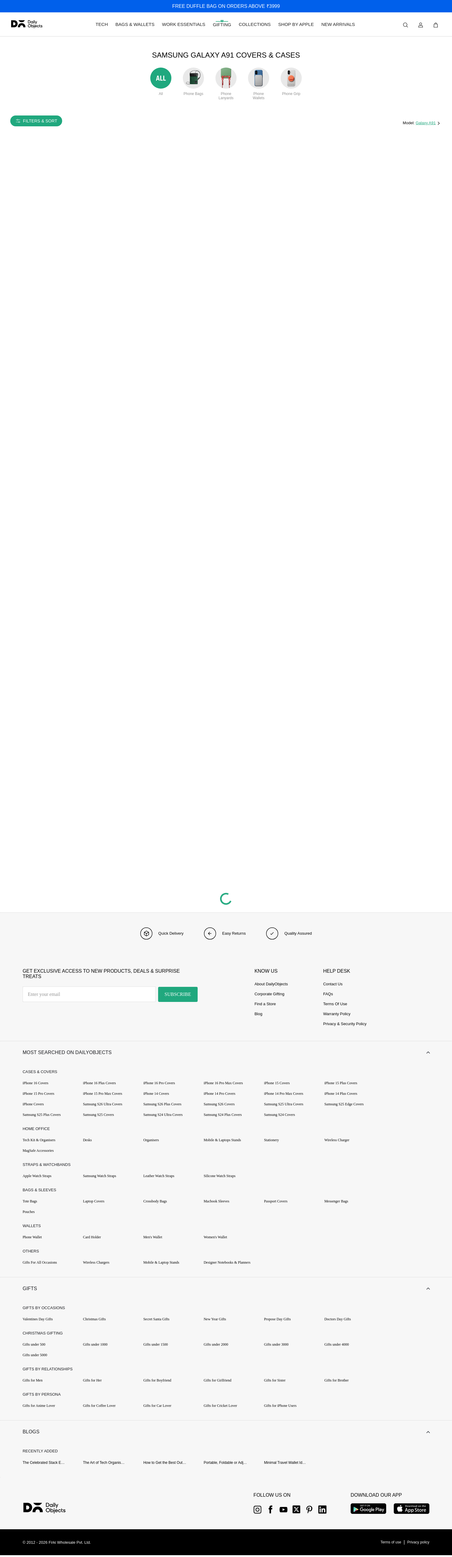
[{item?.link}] (50, 1511)
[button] (226, 1052)
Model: (409, 123)
